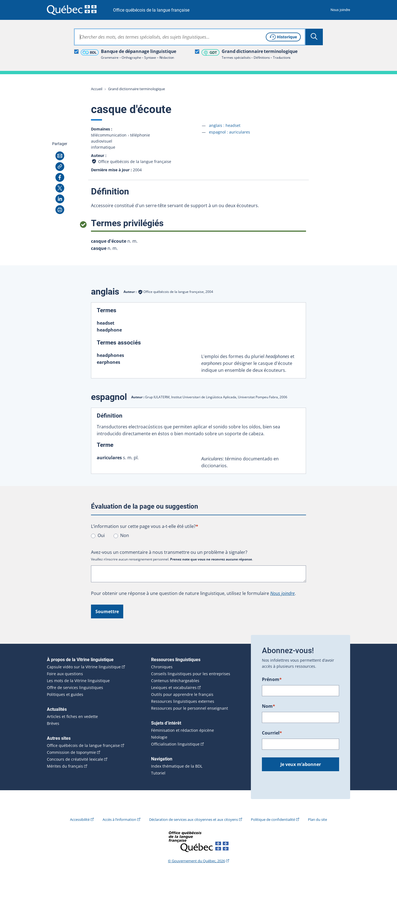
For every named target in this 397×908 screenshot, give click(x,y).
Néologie (159, 737)
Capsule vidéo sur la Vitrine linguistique (84, 667)
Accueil (96, 88)
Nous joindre (340, 10)
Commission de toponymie (71, 752)
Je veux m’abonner (300, 764)
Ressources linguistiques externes (182, 701)
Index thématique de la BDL (176, 766)
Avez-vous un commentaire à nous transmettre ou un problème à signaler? (169, 552)
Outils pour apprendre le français (182, 694)
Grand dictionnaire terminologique (136, 88)
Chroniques (162, 667)
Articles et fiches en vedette (72, 716)
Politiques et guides (65, 694)
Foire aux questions (65, 674)
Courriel (272, 733)
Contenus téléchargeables (175, 681)
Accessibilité (80, 819)
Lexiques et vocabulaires (174, 687)
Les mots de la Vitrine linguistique (78, 681)
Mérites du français (65, 766)
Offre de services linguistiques (75, 687)
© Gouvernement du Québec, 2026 (196, 860)
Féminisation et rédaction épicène (182, 730)
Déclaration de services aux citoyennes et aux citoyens (193, 819)
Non (124, 535)
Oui (101, 535)
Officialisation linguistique (175, 744)
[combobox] (189, 37)
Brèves (53, 723)
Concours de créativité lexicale (75, 759)
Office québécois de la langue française (151, 10)
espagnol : (229, 132)
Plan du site (317, 819)
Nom (268, 706)
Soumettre (107, 611)
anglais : (224, 125)
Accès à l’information (119, 819)
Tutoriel (158, 773)
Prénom (272, 679)
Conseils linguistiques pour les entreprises (190, 674)
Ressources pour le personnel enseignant (189, 708)
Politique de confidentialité (273, 819)
